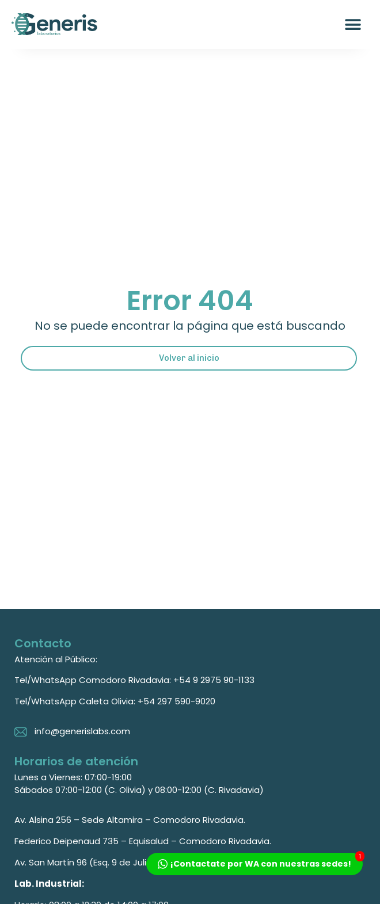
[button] (353, 24)
